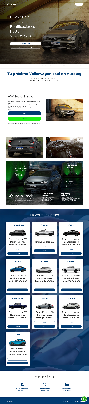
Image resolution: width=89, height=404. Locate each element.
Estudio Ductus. (70, 401)
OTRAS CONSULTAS (70, 4)
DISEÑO (56, 4)
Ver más (17, 249)
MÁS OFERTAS (62, 4)
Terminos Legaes (10, 401)
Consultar (24, 113)
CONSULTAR (79, 4)
